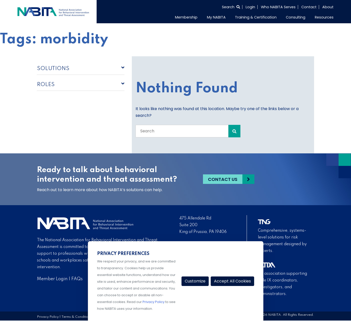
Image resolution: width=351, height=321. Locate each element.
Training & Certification (256, 17)
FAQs (77, 279)
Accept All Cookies (232, 281)
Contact (309, 7)
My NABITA (216, 17)
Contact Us (222, 179)
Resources (324, 17)
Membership (186, 17)
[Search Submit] (234, 131)
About (328, 7)
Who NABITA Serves (278, 7)
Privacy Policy (48, 316)
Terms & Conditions (76, 316)
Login (250, 7)
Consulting (295, 17)
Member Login (52, 279)
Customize (195, 281)
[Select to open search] (231, 7)
